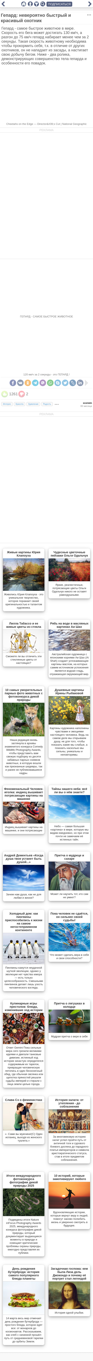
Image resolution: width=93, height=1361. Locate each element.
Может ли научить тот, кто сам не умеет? (69, 895)
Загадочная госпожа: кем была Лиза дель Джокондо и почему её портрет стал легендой (69, 1273)
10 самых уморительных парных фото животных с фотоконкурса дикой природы (24, 695)
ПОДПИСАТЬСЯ (59, 4)
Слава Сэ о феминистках (23, 1100)
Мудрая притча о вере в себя (69, 1036)
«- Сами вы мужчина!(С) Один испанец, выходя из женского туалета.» (24, 1137)
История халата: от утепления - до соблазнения (69, 1103)
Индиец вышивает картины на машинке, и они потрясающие (23, 829)
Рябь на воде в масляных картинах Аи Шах (69, 625)
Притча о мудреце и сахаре (69, 857)
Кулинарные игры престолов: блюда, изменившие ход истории (24, 1007)
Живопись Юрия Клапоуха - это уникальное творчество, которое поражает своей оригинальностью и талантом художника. (23, 601)
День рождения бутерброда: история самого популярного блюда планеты (23, 1273)
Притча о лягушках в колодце (69, 1005)
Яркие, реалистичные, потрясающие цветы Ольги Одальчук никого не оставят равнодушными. (69, 589)
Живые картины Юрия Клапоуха (23, 554)
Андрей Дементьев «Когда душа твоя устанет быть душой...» (23, 859)
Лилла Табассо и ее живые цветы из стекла (23, 625)
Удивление (33, 404)
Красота (19, 404)
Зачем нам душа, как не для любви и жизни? (23, 896)
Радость (47, 404)
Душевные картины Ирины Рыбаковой (69, 691)
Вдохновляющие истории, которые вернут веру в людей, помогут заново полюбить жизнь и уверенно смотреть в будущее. (69, 1219)
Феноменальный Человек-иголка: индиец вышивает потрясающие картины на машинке (23, 793)
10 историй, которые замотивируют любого (69, 1177)
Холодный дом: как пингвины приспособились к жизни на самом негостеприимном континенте (23, 922)
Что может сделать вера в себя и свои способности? (69, 956)
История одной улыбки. (69, 1312)
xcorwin (87, 403)
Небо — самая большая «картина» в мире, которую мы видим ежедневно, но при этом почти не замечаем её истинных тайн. (69, 833)
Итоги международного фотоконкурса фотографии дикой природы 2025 (23, 1180)
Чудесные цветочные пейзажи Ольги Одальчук (69, 554)
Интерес (7, 404)
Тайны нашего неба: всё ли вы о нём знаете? (69, 790)
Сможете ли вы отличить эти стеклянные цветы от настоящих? (24, 659)
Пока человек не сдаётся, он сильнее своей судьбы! (69, 917)
